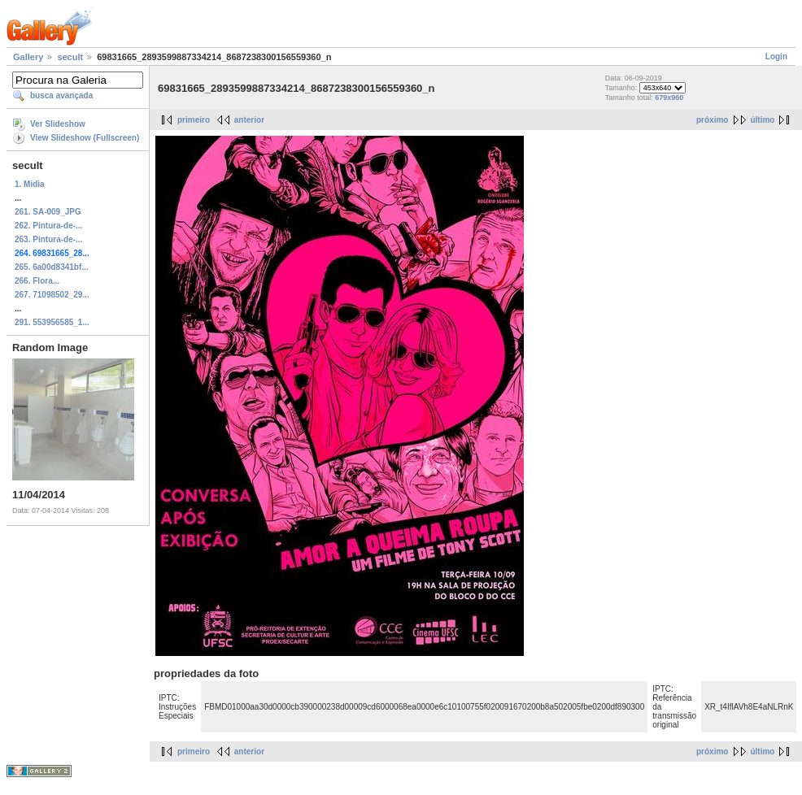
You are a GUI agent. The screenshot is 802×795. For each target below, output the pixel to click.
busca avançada (61, 95)
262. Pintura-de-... (48, 225)
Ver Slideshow (57, 123)
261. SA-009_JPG (48, 211)
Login (776, 56)
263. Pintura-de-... (48, 239)
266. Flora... (37, 280)
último (762, 119)
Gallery (28, 57)
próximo (712, 119)
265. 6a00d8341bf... (52, 267)
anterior (249, 119)
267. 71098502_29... (52, 294)
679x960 (669, 97)
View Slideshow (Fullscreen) (84, 137)
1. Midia (30, 184)
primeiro (193, 119)
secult (70, 57)
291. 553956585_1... (52, 322)
